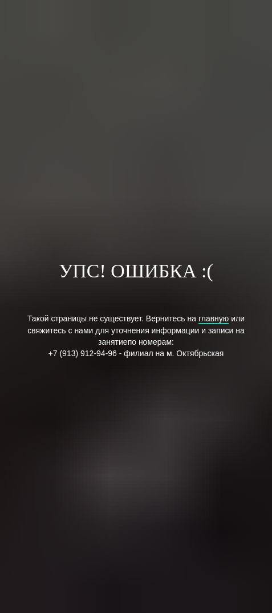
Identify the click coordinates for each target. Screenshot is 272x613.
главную (213, 318)
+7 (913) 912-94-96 (82, 353)
